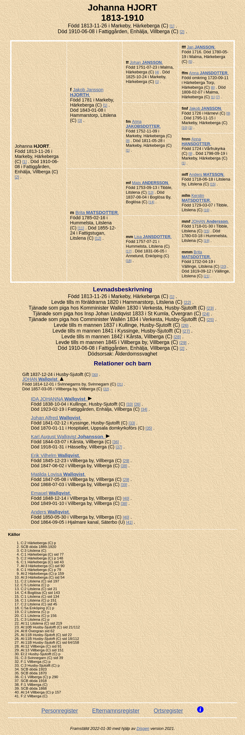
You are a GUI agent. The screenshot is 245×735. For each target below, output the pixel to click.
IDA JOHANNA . (59, 398)
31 (120, 384)
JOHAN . (210, 221)
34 (144, 409)
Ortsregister (168, 711)
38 (124, 466)
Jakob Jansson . (87, 92)
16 (206, 210)
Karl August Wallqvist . (68, 436)
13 (150, 192)
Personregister (59, 711)
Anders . (207, 174)
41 (129, 522)
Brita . (97, 212)
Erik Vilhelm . (55, 455)
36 (116, 442)
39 (124, 485)
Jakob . (205, 108)
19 (206, 241)
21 (206, 276)
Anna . (209, 73)
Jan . (201, 47)
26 (184, 325)
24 (206, 313)
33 (129, 404)
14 (151, 202)
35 (149, 428)
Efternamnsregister (116, 711)
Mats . (150, 182)
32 (106, 389)
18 (128, 261)
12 (98, 238)
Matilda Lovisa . (58, 474)
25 (210, 319)
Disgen (143, 728)
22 (187, 302)
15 (213, 184)
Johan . (146, 62)
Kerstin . (196, 198)
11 (81, 228)
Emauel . (51, 493)
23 (210, 308)
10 (184, 128)
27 (186, 331)
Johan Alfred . (56, 417)
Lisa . (153, 236)
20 (223, 266)
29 (183, 342)
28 (177, 336)
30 (95, 375)
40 (126, 498)
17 (128, 251)
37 (119, 447)
